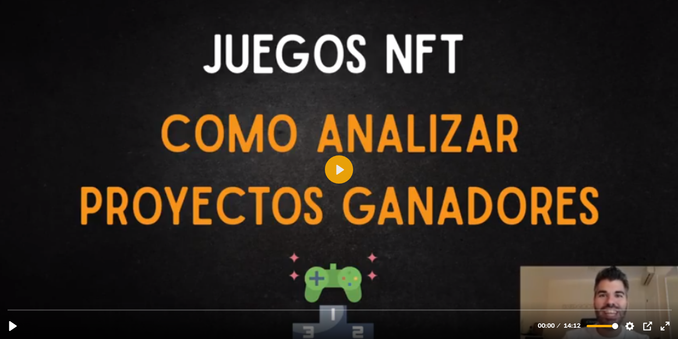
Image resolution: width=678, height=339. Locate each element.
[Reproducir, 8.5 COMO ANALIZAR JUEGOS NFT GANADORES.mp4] (13, 326)
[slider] (340, 309)
